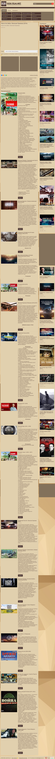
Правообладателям (23, 758)
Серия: (2, 51)
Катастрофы (5, 16)
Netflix (14, 16)
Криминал (5, 18)
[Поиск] (42, 4)
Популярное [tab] (15, 10)
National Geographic (16, 13)
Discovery (15, 18)
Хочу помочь (14, 758)
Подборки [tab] (4, 10)
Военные (34, 16)
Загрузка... (19, 39)
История (24, 16)
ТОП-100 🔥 (5, 13)
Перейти (20, 157)
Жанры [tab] (9, 10)
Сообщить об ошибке (34, 75)
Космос (24, 18)
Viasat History (35, 18)
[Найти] (52, 4)
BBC (33, 13)
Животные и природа (26, 13)
